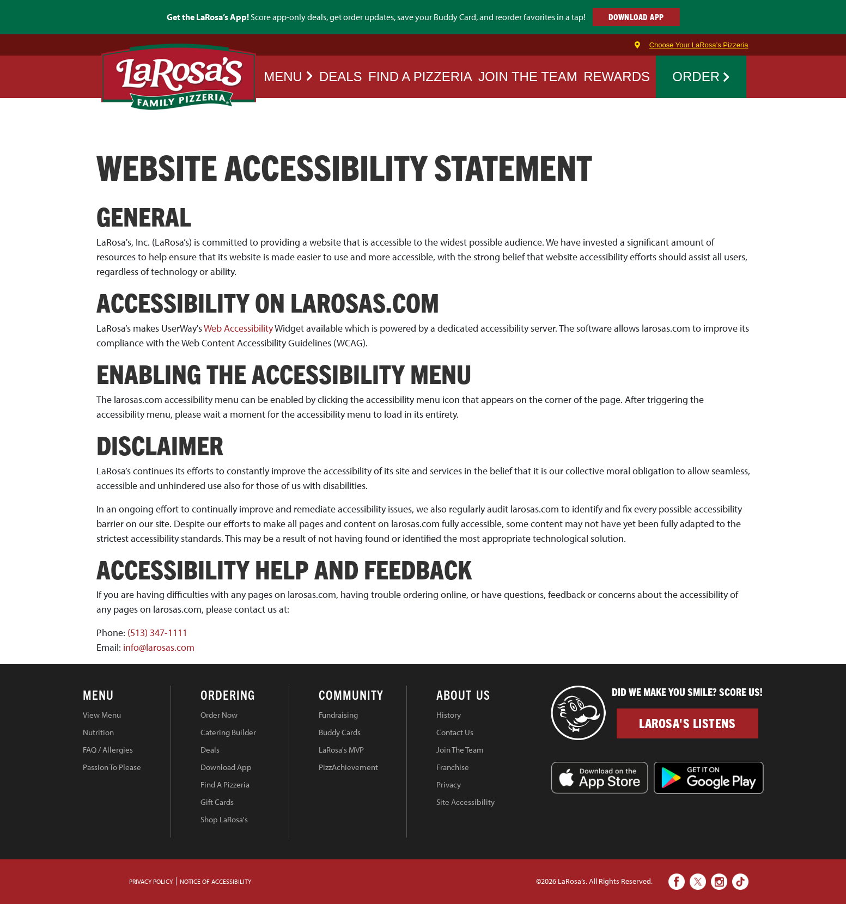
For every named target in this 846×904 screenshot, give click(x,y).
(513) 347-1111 (157, 632)
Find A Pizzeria (224, 784)
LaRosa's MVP (341, 749)
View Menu (102, 715)
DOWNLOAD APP (636, 16)
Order (701, 76)
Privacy (448, 784)
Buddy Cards (340, 732)
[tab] (127, 696)
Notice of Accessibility (215, 881)
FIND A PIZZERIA (420, 76)
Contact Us (454, 732)
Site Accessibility (465, 802)
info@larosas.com (158, 647)
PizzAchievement (348, 767)
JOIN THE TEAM (527, 76)
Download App (226, 767)
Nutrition (98, 732)
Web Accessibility (238, 328)
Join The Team (460, 749)
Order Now (219, 715)
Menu (288, 76)
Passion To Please (112, 767)
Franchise (452, 767)
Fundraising (338, 715)
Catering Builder (228, 732)
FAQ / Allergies (108, 749)
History (448, 715)
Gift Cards (217, 802)
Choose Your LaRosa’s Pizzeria (698, 45)
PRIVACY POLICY (151, 881)
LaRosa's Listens (687, 723)
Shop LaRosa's (224, 819)
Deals (340, 76)
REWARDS (616, 76)
